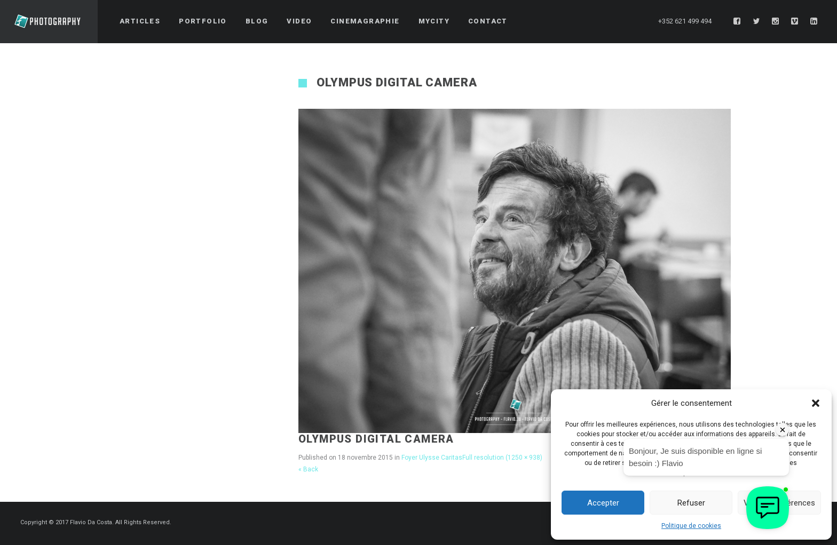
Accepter (603, 503)
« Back (308, 469)
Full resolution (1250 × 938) (502, 457)
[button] (815, 403)
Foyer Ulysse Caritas (431, 457)
